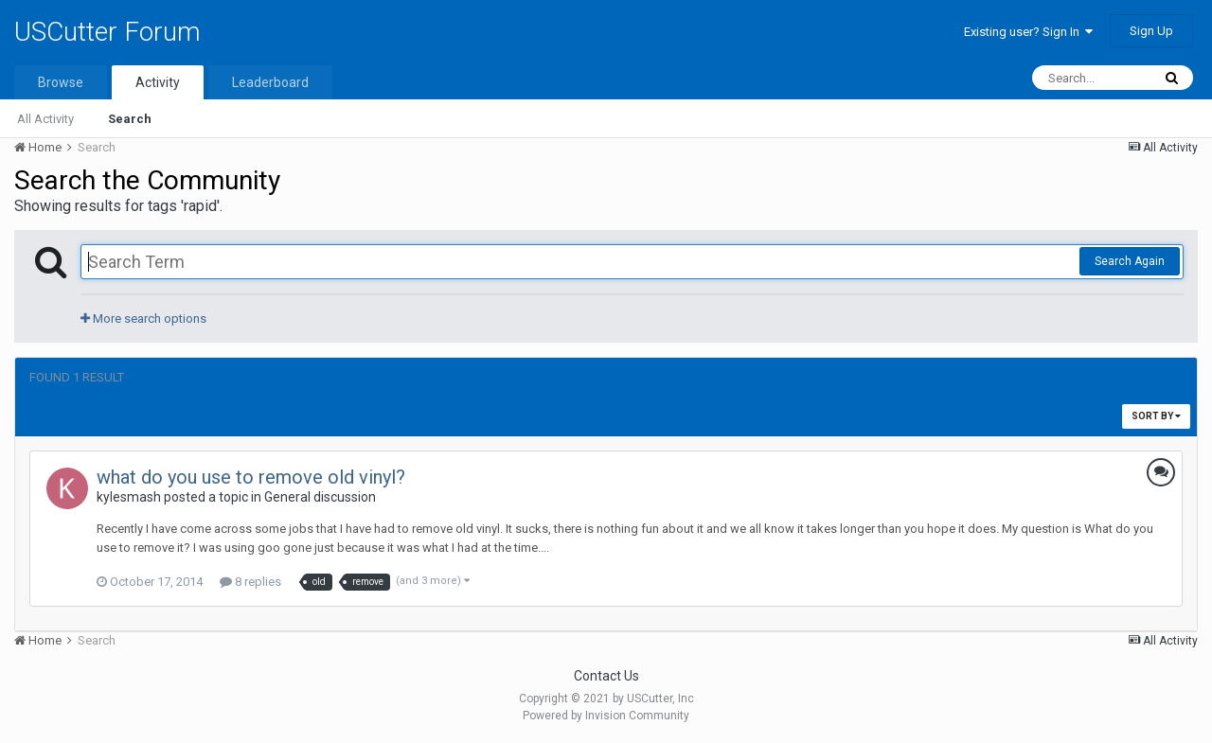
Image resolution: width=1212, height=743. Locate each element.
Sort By (1156, 416)
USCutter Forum (107, 31)
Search (130, 119)
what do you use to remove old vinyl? (251, 477)
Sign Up (1151, 31)
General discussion (320, 496)
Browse (60, 82)
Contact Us (606, 675)
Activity (157, 82)
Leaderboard (270, 82)
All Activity (45, 119)
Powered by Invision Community (606, 715)
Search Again (1130, 261)
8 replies (250, 582)
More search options (143, 318)
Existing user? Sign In (1028, 32)
